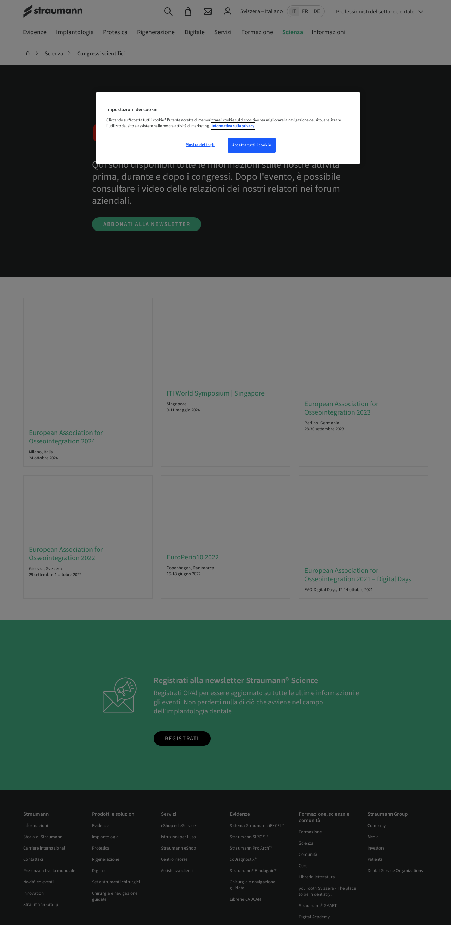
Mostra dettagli (200, 145)
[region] (228, 128)
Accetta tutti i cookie (251, 145)
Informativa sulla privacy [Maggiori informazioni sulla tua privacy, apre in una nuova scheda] (233, 126)
